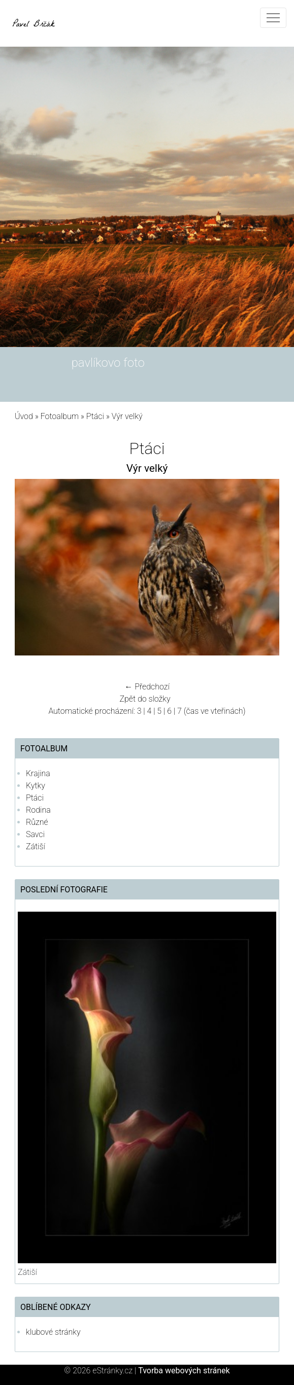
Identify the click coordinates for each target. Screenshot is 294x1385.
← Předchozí (146, 686)
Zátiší (35, 846)
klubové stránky (53, 1332)
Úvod (24, 416)
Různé (37, 822)
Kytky (35, 785)
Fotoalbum (60, 416)
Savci (35, 834)
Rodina (38, 810)
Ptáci (95, 416)
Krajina (38, 773)
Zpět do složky (144, 699)
